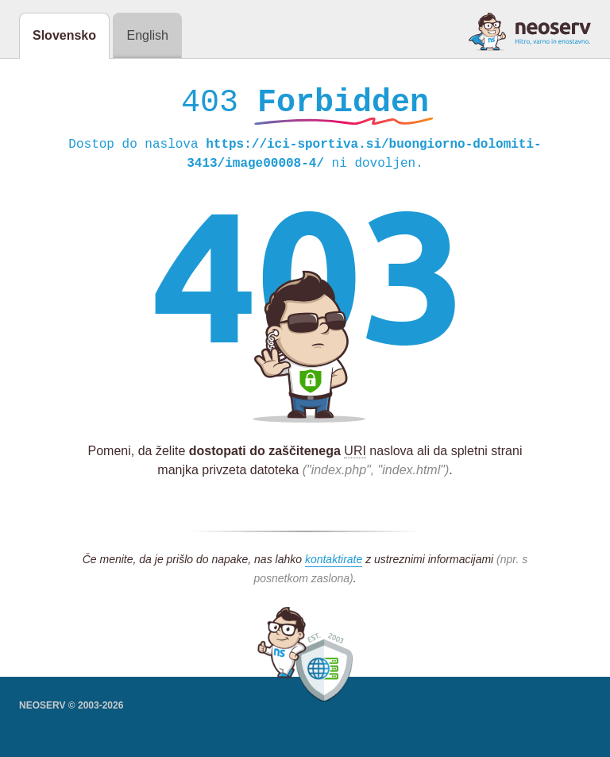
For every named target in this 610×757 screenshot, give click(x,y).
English (147, 35)
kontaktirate (333, 563)
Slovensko (64, 35)
